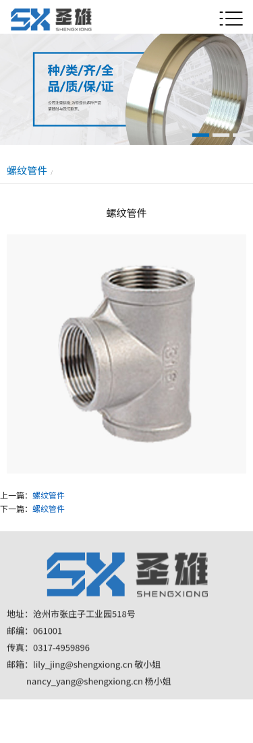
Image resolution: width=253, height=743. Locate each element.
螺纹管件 (48, 494)
